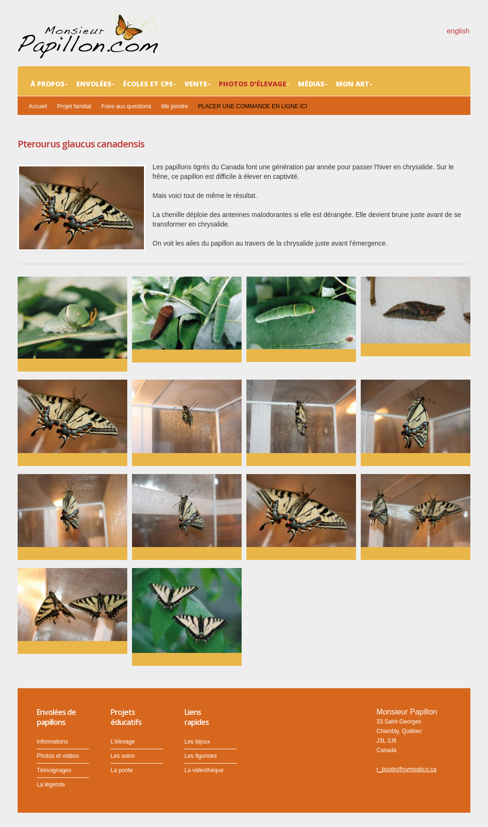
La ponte (122, 770)
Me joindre (174, 106)
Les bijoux (197, 741)
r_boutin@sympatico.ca (406, 769)
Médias (312, 84)
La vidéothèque (204, 770)
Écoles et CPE (149, 84)
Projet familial (74, 106)
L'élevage (123, 741)
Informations (52, 741)
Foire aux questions (127, 106)
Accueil (38, 106)
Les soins (123, 756)
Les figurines (200, 756)
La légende (51, 784)
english (458, 31)
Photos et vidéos (58, 756)
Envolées (95, 84)
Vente (197, 84)
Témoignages (54, 770)
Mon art (354, 84)
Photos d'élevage (254, 84)
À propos (49, 84)
